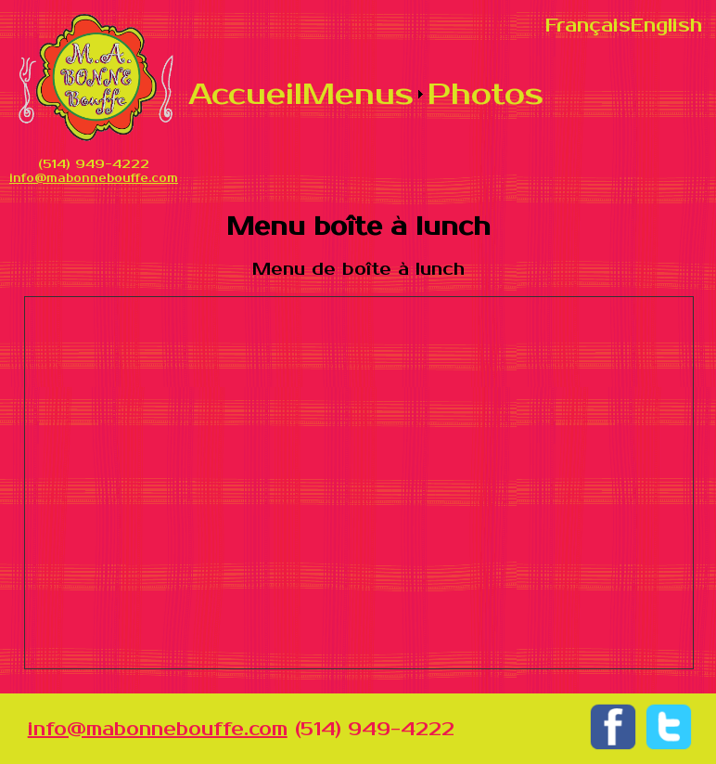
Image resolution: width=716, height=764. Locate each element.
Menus (358, 94)
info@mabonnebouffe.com (93, 179)
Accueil (245, 94)
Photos (485, 94)
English (666, 25)
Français (588, 25)
